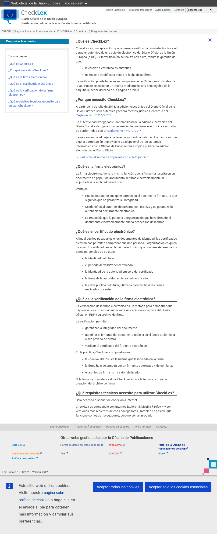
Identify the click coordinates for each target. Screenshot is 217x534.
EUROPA (6, 31)
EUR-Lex (67, 31)
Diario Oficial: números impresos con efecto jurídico (113, 157)
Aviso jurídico (163, 9)
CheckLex (82, 31)
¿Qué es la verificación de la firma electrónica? (30, 93)
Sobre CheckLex (115, 9)
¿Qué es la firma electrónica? (27, 77)
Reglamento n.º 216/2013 (93, 115)
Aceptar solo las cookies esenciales (178, 487)
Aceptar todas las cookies (118, 487)
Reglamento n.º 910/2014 (124, 130)
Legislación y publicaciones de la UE (37, 31)
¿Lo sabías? (76, 3)
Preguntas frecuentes (140, 9)
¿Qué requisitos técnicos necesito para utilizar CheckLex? (34, 104)
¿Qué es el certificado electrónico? (31, 83)
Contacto (179, 9)
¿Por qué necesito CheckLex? (28, 70)
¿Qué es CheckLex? (21, 64)
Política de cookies (117, 426)
